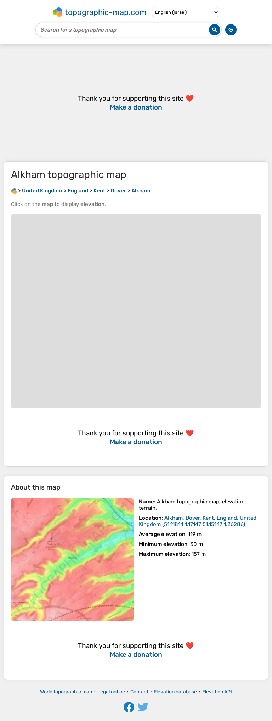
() (197, 521)
